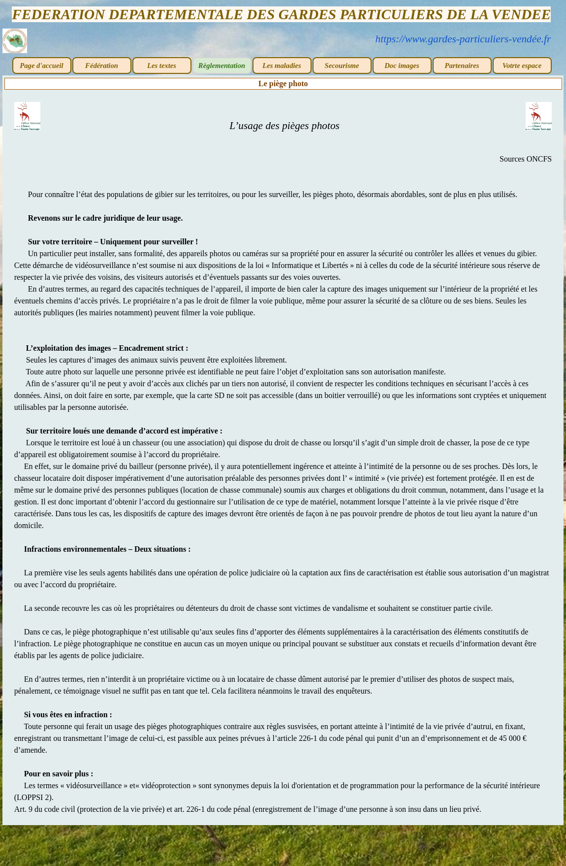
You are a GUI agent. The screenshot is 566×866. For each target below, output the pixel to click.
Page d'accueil (41, 65)
